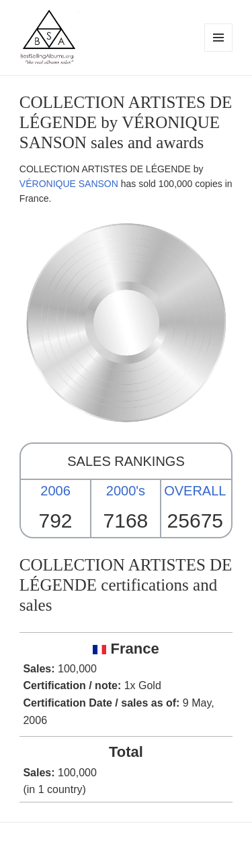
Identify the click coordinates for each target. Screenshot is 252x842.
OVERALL (195, 490)
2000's (125, 490)
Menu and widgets (219, 51)
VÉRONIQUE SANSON (68, 183)
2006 (55, 490)
